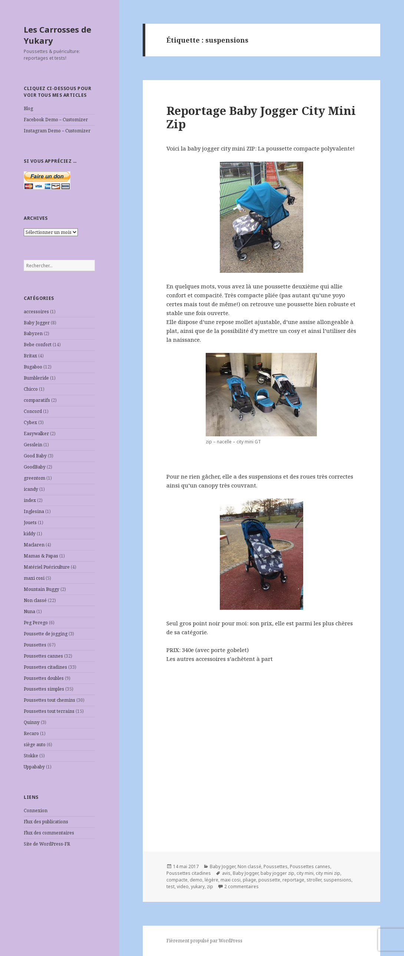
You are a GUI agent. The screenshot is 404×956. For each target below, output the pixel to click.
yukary (198, 886)
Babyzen (33, 333)
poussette (269, 880)
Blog (28, 108)
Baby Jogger (37, 323)
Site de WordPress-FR (47, 844)
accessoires (36, 311)
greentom (34, 478)
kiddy (30, 533)
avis (226, 873)
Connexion (35, 810)
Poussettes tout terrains (49, 711)
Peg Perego (36, 622)
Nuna (29, 611)
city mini (305, 873)
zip (210, 886)
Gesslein (33, 444)
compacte (177, 880)
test (170, 886)
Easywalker (36, 433)
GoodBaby (35, 467)
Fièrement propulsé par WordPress (204, 940)
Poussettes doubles (44, 678)
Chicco (31, 389)
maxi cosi (34, 578)
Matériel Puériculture (47, 567)
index (30, 500)
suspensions (337, 880)
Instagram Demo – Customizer (57, 131)
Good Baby (35, 456)
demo (196, 880)
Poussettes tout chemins (49, 700)
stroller (314, 880)
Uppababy (34, 767)
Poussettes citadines (45, 667)
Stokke (31, 755)
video (183, 886)
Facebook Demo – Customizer (56, 119)
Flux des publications (46, 821)
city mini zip (328, 873)
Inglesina (34, 511)
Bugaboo (33, 367)
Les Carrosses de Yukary (57, 35)
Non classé (35, 600)
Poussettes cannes (43, 656)
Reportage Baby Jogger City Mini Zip (261, 117)
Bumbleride (36, 378)
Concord (33, 411)
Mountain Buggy (41, 589)
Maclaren (34, 545)
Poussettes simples (44, 689)
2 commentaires (241, 886)
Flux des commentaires (49, 833)
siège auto (35, 744)
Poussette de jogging (45, 634)
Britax (30, 356)
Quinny (32, 722)
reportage (293, 880)
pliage (249, 880)
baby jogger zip (277, 873)
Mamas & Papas (41, 556)
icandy (31, 489)
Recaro (31, 733)
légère (211, 880)
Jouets (30, 522)
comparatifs (37, 400)
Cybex (30, 422)
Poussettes (35, 645)
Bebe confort (38, 344)
